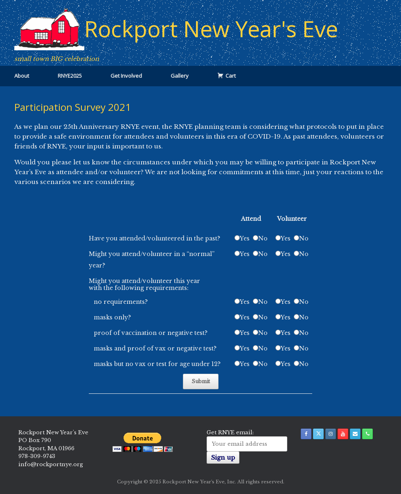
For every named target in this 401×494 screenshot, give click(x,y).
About (21, 75)
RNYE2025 (70, 75)
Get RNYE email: (230, 432)
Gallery (180, 75)
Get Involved (126, 75)
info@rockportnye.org (50, 464)
